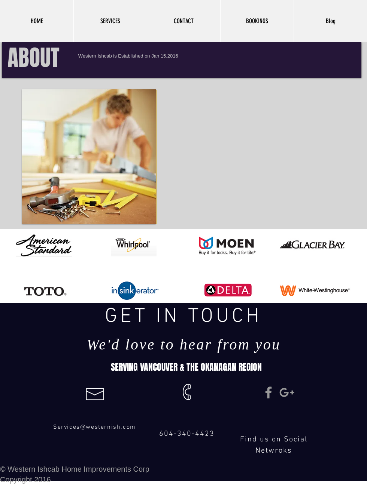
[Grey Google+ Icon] (287, 392)
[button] (110, 21)
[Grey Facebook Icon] (268, 392)
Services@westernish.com (94, 427)
